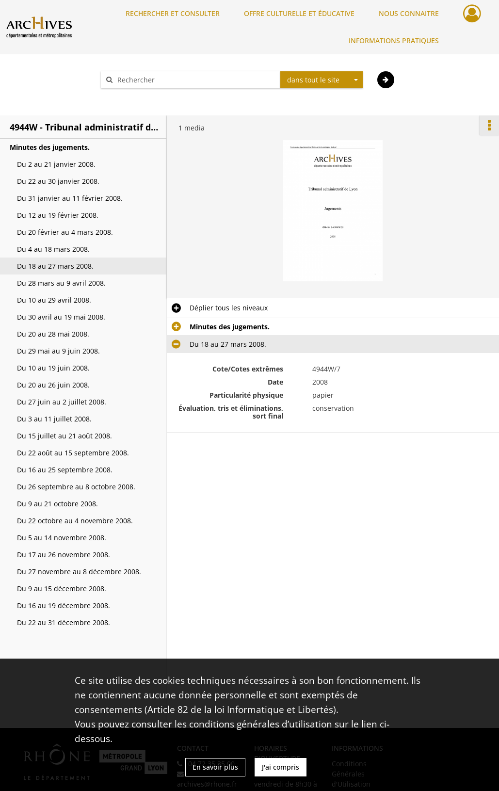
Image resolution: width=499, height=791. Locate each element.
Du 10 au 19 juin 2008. (53, 367)
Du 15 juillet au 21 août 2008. (64, 435)
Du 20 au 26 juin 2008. (53, 384)
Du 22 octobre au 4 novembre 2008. (75, 520)
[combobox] (321, 80)
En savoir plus (215, 767)
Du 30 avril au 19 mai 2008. (61, 317)
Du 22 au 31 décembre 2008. (63, 622)
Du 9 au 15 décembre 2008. (61, 588)
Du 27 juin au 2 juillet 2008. (61, 401)
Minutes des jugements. (50, 147)
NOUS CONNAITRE (409, 13)
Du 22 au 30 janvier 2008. (58, 181)
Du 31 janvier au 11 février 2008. (70, 198)
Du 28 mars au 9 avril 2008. (61, 283)
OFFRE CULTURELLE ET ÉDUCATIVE (299, 13)
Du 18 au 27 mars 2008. (55, 266)
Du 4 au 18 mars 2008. (53, 249)
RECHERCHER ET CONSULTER (173, 13)
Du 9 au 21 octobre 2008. (57, 503)
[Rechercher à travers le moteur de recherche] (195, 80)
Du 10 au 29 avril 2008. (54, 300)
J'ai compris (280, 767)
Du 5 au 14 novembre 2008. (61, 537)
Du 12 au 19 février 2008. (57, 215)
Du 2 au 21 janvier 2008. (56, 164)
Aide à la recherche (138, 97)
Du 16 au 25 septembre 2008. (65, 469)
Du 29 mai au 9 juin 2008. (58, 350)
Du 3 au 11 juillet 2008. (54, 418)
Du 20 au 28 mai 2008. (53, 334)
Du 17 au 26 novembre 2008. (63, 554)
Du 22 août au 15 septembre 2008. (73, 452)
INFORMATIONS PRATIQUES (394, 40)
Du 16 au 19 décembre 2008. (63, 605)
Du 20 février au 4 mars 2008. (65, 232)
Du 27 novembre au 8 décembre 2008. (79, 571)
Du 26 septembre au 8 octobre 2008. (76, 486)
